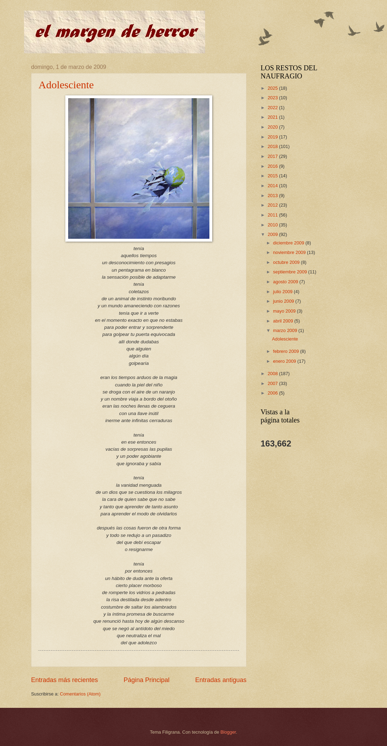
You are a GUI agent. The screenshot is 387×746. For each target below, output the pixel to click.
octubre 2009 (287, 262)
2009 (273, 234)
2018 (273, 146)
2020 (273, 127)
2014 (273, 185)
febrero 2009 (286, 351)
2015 (273, 175)
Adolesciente (66, 84)
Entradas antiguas (220, 679)
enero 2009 (285, 361)
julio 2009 (283, 291)
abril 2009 (283, 321)
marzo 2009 (285, 330)
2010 (273, 224)
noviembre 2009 (290, 252)
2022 (273, 107)
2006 (273, 393)
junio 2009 (284, 301)
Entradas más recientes (64, 679)
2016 (273, 166)
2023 (273, 97)
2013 (273, 195)
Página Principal (146, 679)
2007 (273, 383)
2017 (273, 156)
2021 (273, 117)
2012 (273, 205)
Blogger (228, 732)
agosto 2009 (286, 281)
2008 (273, 373)
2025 (273, 88)
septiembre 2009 (290, 271)
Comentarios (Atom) (80, 694)
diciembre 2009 (289, 242)
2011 (273, 215)
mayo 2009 (285, 311)
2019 (273, 137)
